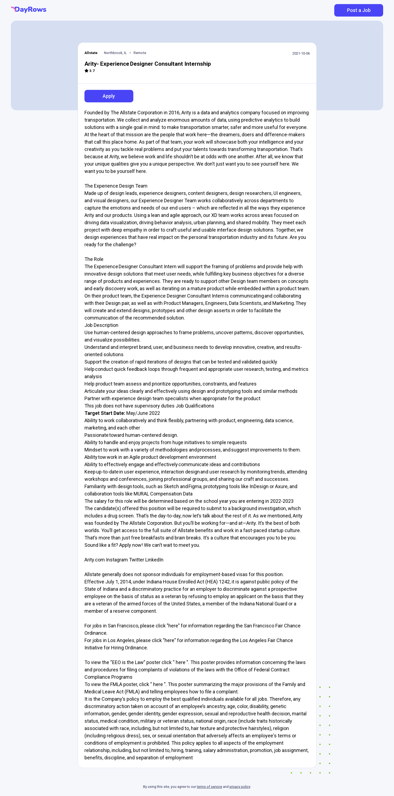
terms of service (209, 787)
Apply (109, 96)
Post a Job (359, 10)
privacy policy (239, 787)
